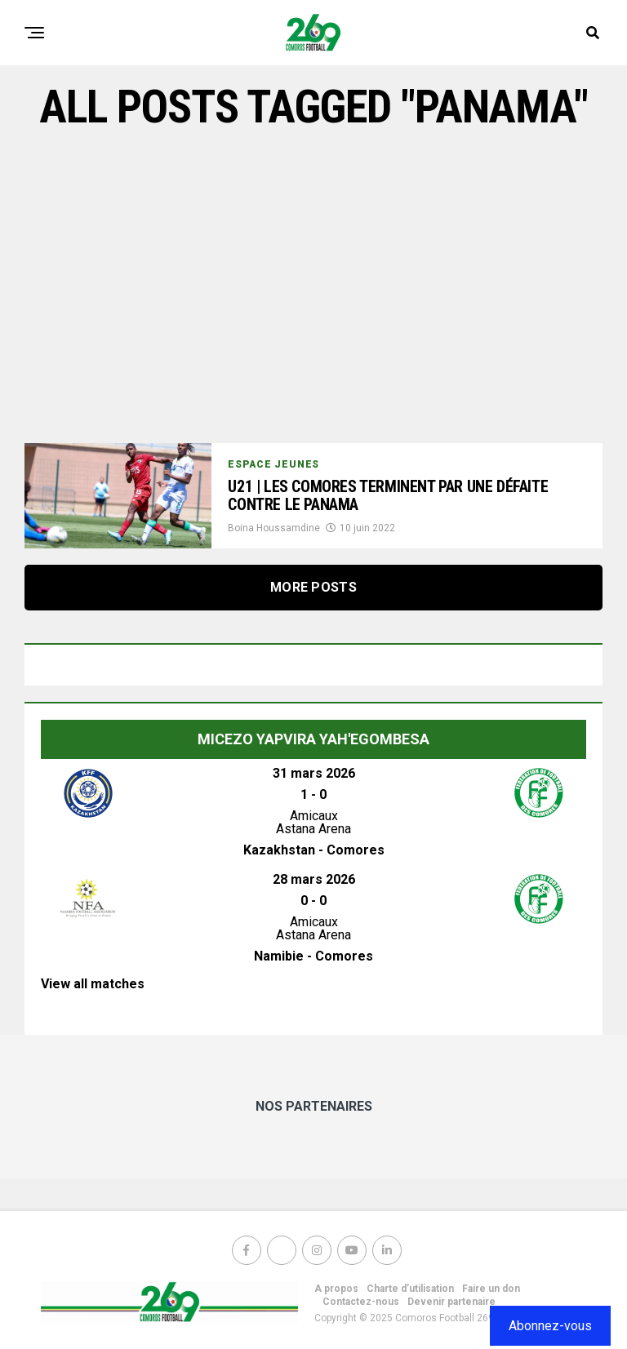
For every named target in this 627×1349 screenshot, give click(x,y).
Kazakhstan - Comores (314, 850)
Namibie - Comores (313, 956)
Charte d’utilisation (410, 1288)
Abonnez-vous (550, 1325)
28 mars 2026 (314, 879)
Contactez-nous (360, 1301)
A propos (336, 1288)
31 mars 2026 (314, 773)
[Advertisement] (313, 288)
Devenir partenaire (451, 1301)
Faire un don (491, 1288)
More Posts (313, 587)
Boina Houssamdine (274, 530)
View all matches (93, 984)
